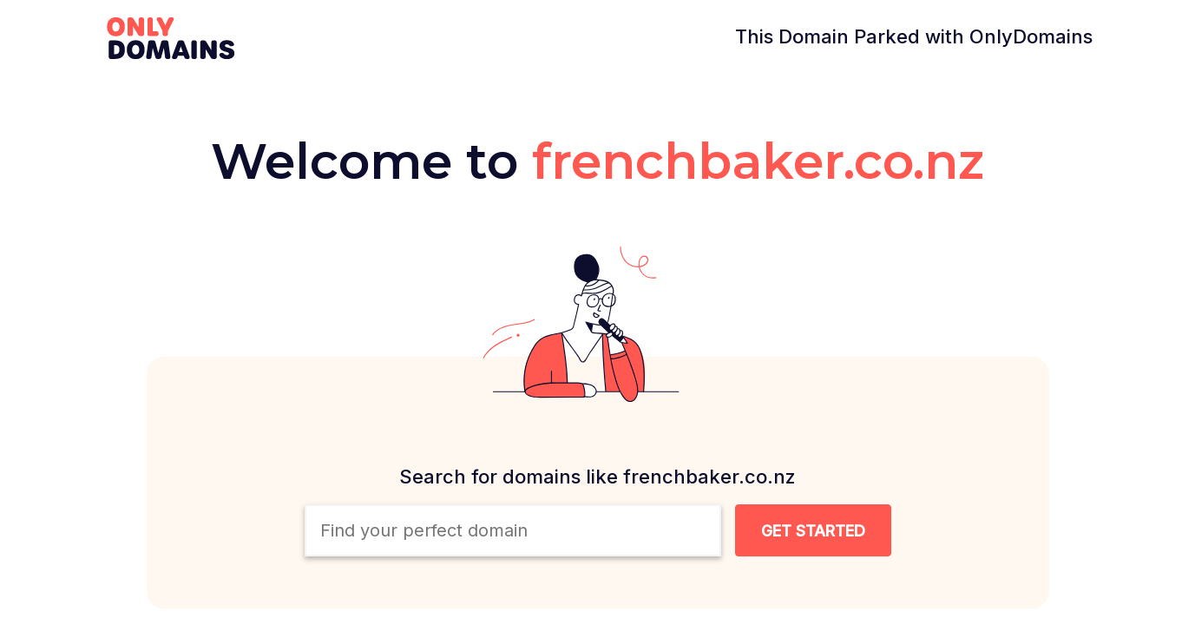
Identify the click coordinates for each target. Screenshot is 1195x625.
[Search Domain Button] (813, 530)
